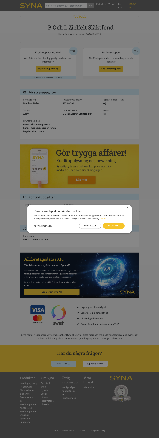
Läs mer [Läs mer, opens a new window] (103, 218)
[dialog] (79, 219)
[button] (43, 226)
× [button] (128, 208)
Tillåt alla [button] (114, 225)
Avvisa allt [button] (90, 225)
